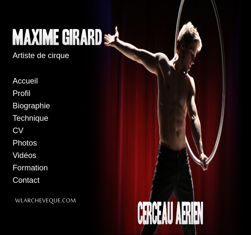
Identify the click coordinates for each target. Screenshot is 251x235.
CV (17, 130)
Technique (30, 118)
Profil (21, 93)
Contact (26, 180)
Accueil (25, 80)
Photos (24, 142)
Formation (30, 167)
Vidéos (24, 155)
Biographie (31, 105)
